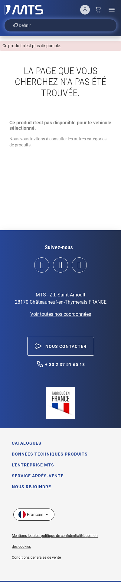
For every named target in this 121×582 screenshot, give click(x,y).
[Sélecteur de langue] (33, 514)
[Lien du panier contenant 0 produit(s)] (98, 10)
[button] (60, 346)
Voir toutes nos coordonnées (60, 314)
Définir (22, 25)
